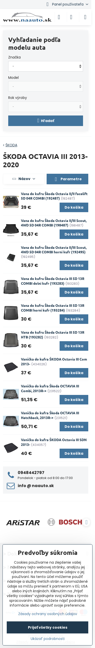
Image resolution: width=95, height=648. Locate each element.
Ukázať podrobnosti (48, 638)
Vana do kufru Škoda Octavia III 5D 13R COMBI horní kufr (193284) (52, 307)
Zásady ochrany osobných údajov (47, 613)
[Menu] (85, 17)
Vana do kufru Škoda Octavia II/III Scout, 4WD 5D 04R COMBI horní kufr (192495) (54, 249)
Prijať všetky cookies (47, 627)
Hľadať (45, 120)
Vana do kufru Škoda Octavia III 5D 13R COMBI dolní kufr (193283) (52, 280)
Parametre (67, 179)
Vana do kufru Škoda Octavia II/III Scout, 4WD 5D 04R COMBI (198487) (54, 222)
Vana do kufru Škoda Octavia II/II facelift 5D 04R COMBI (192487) (54, 196)
